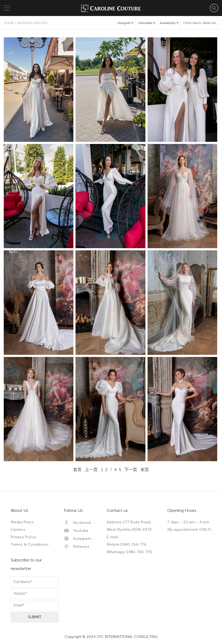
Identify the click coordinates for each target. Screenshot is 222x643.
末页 (144, 469)
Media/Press (22, 522)
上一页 (91, 469)
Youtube (76, 530)
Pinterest (76, 546)
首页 (77, 469)
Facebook (77, 522)
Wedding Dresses (32, 23)
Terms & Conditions (30, 544)
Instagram (78, 538)
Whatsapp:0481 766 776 (129, 552)
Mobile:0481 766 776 (127, 544)
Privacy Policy (23, 537)
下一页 (130, 469)
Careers (18, 529)
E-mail (112, 537)
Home (9, 23)
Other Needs (199, 23)
